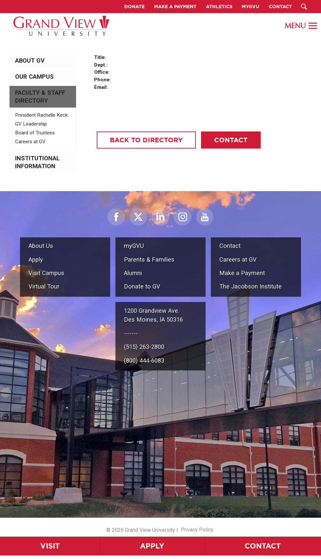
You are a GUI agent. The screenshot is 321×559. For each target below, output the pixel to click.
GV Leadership (31, 124)
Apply (152, 546)
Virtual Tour (44, 286)
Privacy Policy (197, 530)
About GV (30, 60)
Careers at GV (30, 142)
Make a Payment (242, 273)
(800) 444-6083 (144, 360)
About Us (41, 245)
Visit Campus (46, 273)
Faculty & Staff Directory (40, 96)
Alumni (133, 273)
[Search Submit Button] (304, 6)
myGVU (134, 245)
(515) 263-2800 (144, 346)
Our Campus (34, 76)
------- (131, 333)
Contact (263, 546)
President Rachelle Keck (41, 115)
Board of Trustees (35, 133)
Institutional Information (37, 162)
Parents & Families (149, 259)
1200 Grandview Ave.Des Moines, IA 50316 (153, 315)
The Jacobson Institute (250, 286)
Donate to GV (142, 286)
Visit (50, 546)
